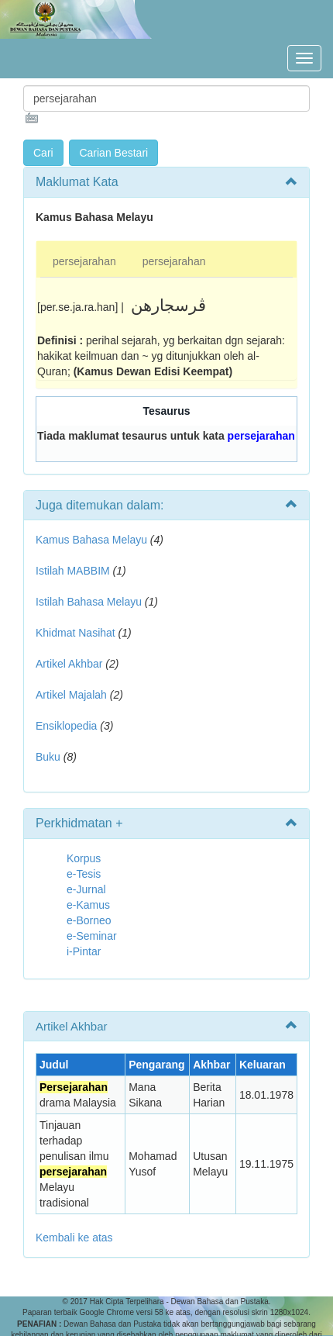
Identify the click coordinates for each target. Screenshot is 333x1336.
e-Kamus (88, 905)
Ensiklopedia (66, 726)
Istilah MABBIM (73, 570)
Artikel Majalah (71, 695)
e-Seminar (92, 936)
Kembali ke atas (74, 1237)
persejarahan (84, 261)
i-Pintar (84, 951)
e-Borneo (89, 920)
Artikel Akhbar (69, 664)
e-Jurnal (86, 889)
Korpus (84, 858)
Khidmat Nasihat (75, 633)
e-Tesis (84, 874)
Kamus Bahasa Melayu (93, 539)
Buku (48, 757)
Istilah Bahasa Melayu (89, 602)
